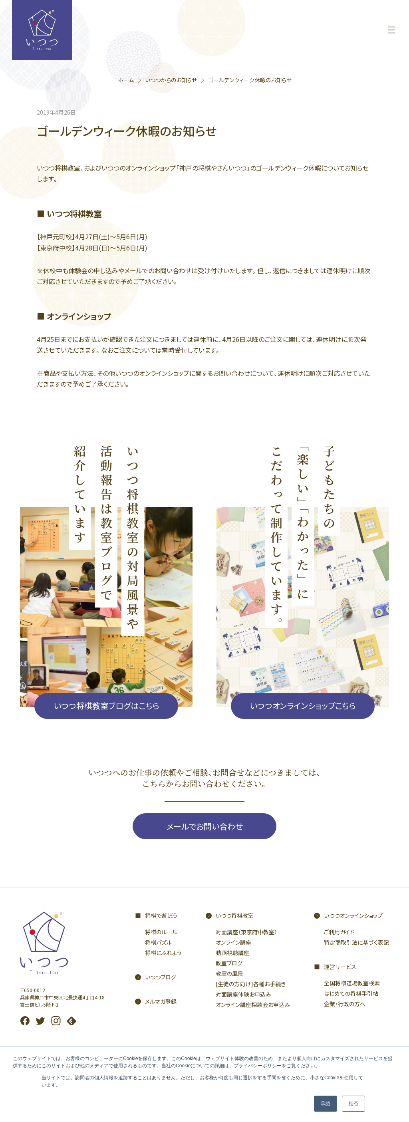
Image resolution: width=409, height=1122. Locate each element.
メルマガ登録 (161, 1001)
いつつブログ (160, 977)
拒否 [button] (353, 1103)
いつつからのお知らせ (171, 80)
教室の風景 (229, 973)
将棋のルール (161, 932)
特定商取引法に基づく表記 (356, 942)
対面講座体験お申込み (243, 994)
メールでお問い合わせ (205, 826)
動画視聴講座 (232, 953)
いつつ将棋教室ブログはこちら (106, 705)
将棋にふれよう (163, 953)
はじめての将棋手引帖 (351, 993)
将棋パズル (158, 942)
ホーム (126, 80)
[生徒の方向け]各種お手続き (251, 984)
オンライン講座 (233, 942)
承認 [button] (325, 1103)
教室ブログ (229, 963)
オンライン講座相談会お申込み (253, 1005)
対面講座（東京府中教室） (246, 932)
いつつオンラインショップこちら (303, 705)
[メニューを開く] (391, 30)
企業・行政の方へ (344, 1004)
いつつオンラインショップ (353, 915)
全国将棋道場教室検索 (352, 983)
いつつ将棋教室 (235, 915)
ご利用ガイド (339, 932)
